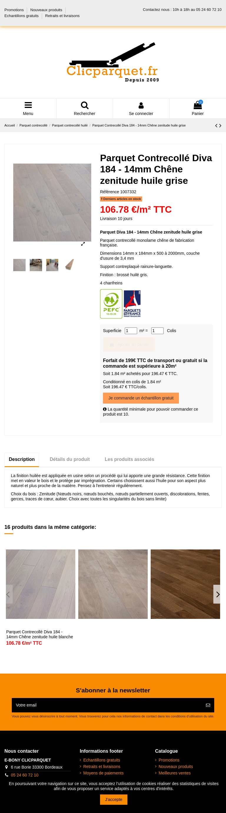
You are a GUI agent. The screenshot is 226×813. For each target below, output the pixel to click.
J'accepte (113, 799)
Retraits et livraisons (62, 16)
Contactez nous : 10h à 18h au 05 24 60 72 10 (182, 9)
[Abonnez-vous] (208, 705)
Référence (109, 191)
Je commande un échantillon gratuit (141, 398)
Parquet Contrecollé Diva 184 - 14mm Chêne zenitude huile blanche (39, 634)
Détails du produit (70, 459)
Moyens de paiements (103, 773)
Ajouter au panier (129, 344)
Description (22, 459)
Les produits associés (129, 459)
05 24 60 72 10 (24, 775)
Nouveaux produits (46, 10)
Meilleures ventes (175, 773)
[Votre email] (107, 705)
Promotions (14, 10)
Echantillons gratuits (22, 16)
